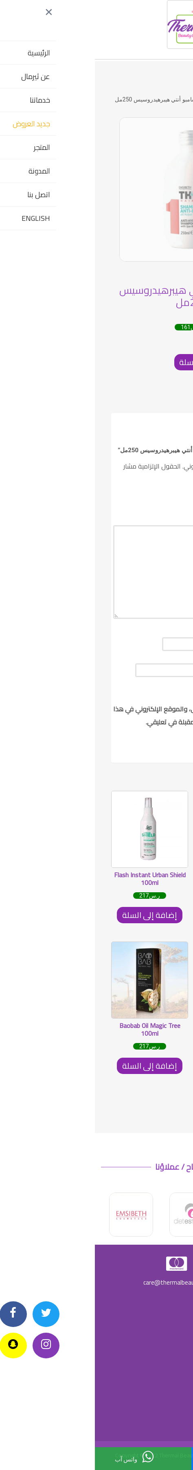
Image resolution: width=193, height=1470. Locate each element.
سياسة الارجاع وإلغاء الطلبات (154, 1300)
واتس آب (39, 1456)
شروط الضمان (167, 1351)
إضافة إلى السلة (111, 362)
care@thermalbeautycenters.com (96, 1282)
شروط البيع (170, 1377)
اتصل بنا (135, 1458)
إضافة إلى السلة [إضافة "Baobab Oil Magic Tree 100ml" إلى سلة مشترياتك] (54, 1065)
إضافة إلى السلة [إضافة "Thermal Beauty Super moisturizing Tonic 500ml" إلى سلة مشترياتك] (138, 914)
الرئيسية (167, 99)
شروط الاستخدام (165, 1402)
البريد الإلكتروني (153, 670)
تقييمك (165, 498)
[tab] (161, 401)
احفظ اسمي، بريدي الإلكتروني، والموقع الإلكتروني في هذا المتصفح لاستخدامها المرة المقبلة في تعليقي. (97, 715)
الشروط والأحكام (165, 1428)
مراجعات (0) (161, 401)
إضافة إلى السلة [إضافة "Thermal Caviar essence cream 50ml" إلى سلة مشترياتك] (138, 1065)
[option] (96, 189)
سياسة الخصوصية (164, 1325)
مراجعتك (162, 622)
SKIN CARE (138, 99)
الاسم (166, 644)
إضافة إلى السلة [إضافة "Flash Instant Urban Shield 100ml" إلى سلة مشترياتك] (54, 914)
